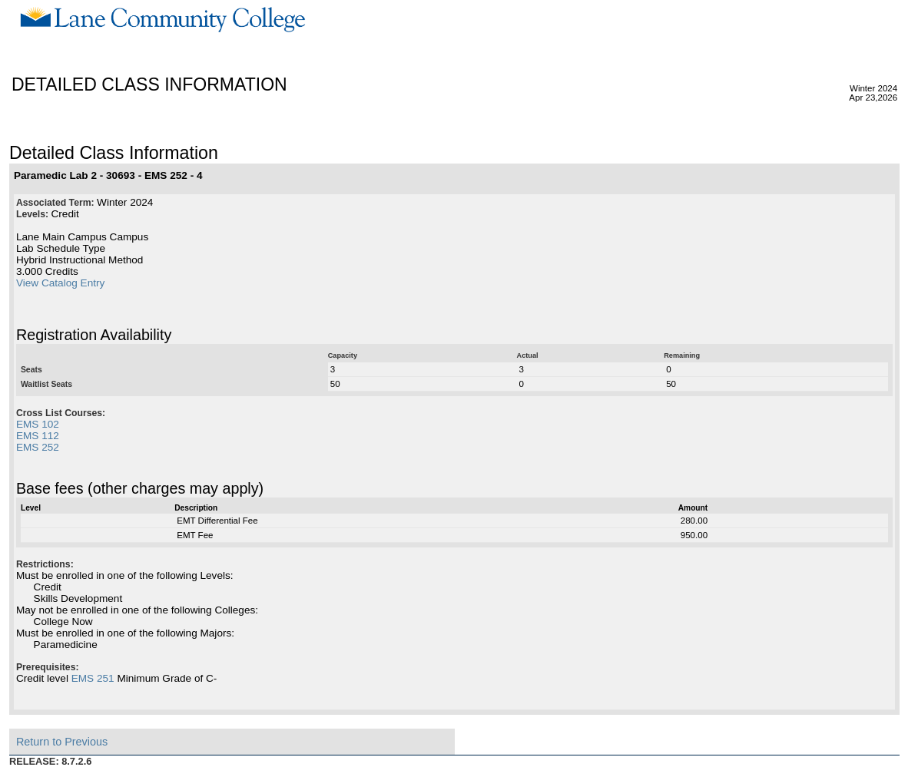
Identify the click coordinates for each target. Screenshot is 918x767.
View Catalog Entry (60, 283)
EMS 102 (37, 424)
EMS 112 (37, 435)
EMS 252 (37, 447)
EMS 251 (92, 678)
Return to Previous (62, 742)
